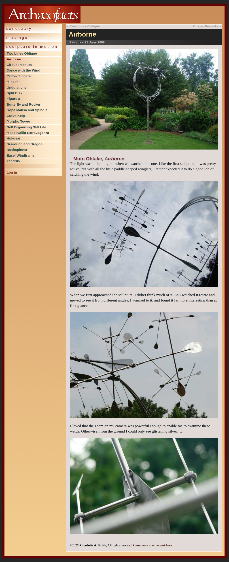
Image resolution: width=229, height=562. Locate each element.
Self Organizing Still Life (26, 127)
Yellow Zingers (19, 76)
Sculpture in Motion (32, 47)
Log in (12, 172)
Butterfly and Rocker (23, 104)
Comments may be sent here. (153, 545)
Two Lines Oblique (22, 53)
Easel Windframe (20, 155)
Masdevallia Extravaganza (28, 133)
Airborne (14, 59)
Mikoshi (13, 82)
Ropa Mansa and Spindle (27, 110)
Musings (17, 38)
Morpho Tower (18, 121)
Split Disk (14, 93)
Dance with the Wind (23, 70)
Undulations (17, 87)
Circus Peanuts (19, 65)
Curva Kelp (16, 116)
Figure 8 (13, 99)
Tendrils (13, 161)
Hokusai (13, 138)
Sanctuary (19, 29)
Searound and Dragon (24, 144)
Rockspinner (17, 150)
